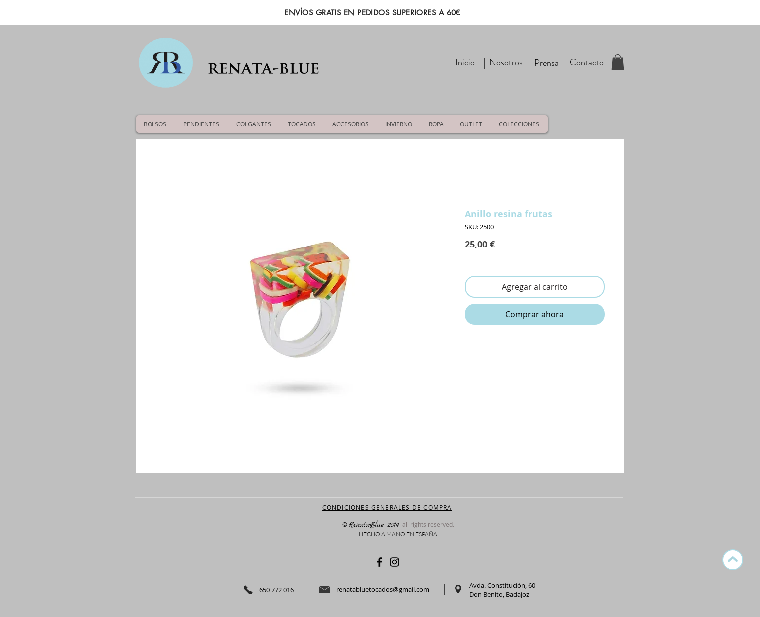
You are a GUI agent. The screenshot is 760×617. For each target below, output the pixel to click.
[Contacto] (586, 62)
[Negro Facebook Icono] (379, 562)
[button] (617, 62)
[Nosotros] (506, 62)
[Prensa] (546, 63)
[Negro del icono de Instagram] (394, 562)
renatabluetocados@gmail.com (382, 589)
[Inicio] (465, 62)
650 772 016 (276, 589)
